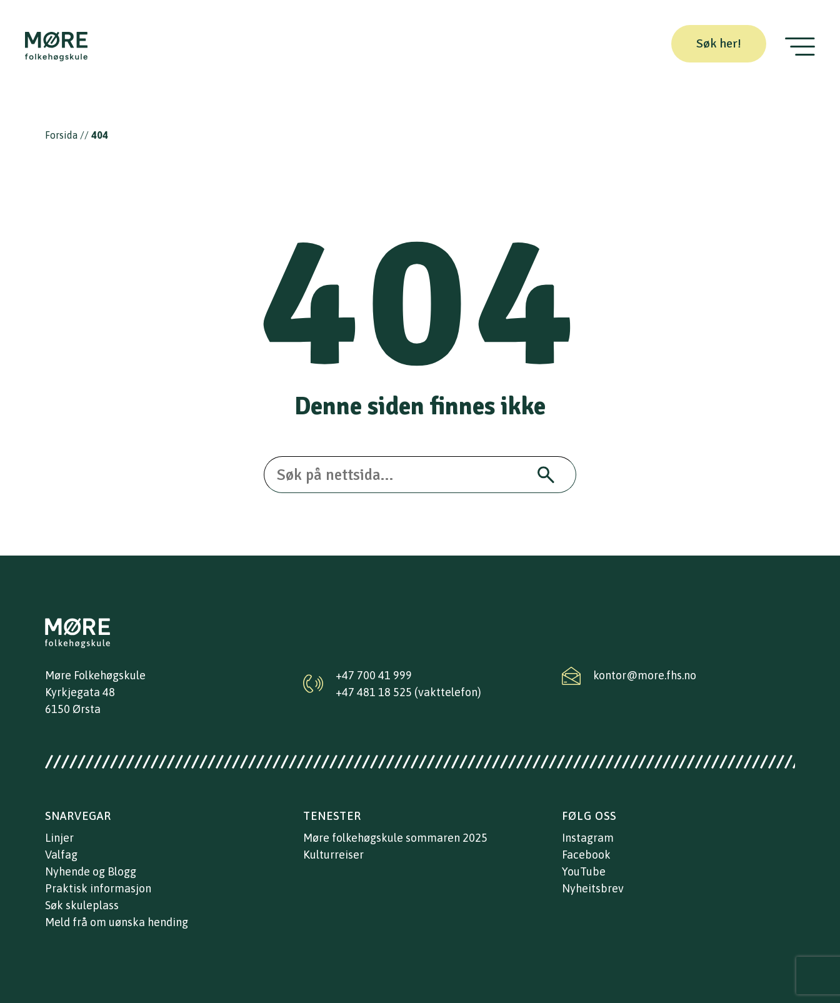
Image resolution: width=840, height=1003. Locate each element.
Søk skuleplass (82, 905)
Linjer (59, 837)
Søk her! (718, 43)
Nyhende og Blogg (90, 871)
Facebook (586, 854)
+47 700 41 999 (374, 675)
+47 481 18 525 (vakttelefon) (408, 692)
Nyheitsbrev (593, 888)
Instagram (588, 837)
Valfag (61, 854)
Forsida (61, 135)
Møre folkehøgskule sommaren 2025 (395, 837)
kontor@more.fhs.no (644, 675)
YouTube (584, 871)
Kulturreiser (333, 854)
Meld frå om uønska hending (116, 922)
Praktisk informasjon (98, 888)
